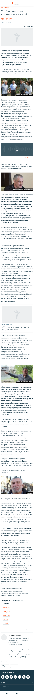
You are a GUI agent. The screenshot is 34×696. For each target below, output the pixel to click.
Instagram (6, 615)
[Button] (28, 26)
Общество (5, 8)
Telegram (6, 611)
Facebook (6, 608)
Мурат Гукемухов (6, 19)
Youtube (6, 623)
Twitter (5, 619)
